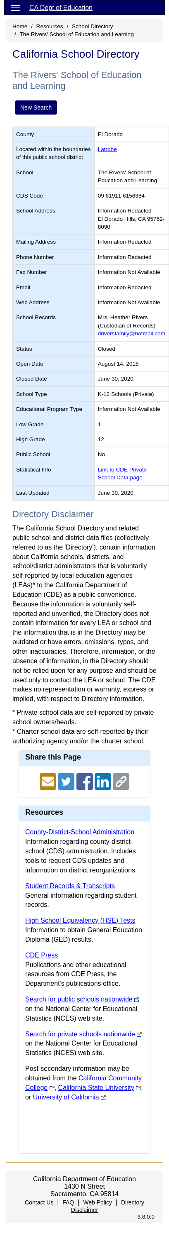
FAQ (68, 1202)
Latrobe (107, 149)
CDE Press (41, 955)
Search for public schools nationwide (79, 999)
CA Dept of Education (61, 7)
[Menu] (15, 7)
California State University (96, 1087)
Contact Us (39, 1202)
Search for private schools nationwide (80, 1034)
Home (19, 26)
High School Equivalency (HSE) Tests (80, 920)
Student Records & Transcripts (70, 885)
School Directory (92, 26)
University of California (66, 1097)
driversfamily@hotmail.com (131, 333)
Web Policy (97, 1202)
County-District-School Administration (79, 831)
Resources (49, 26)
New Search (36, 107)
